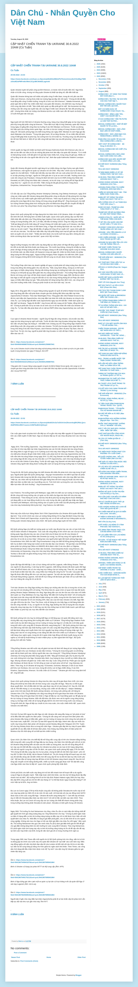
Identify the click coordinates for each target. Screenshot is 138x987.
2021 (99, 606)
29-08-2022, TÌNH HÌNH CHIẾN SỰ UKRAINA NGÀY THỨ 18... (110, 339)
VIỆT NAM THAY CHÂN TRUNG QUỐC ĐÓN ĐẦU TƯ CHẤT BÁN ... (112, 369)
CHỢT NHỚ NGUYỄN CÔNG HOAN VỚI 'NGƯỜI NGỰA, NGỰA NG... (111, 434)
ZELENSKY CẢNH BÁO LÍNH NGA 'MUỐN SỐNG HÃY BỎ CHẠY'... (111, 228)
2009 (99, 643)
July (100, 584)
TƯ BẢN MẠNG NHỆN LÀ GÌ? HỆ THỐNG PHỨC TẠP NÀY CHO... (111, 173)
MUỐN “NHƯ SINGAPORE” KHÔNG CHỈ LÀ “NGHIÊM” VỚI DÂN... (111, 424)
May (100, 590)
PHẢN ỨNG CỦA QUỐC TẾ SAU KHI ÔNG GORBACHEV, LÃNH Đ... (111, 140)
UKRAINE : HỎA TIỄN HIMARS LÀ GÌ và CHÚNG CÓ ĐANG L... (112, 233)
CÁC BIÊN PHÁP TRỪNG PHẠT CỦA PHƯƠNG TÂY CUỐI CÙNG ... (112, 452)
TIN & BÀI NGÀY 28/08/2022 (108, 449)
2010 (99, 640)
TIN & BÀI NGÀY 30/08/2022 (108, 169)
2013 (99, 631)
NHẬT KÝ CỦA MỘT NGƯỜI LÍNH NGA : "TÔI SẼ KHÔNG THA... (112, 324)
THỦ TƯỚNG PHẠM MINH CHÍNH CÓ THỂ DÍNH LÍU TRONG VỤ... (112, 301)
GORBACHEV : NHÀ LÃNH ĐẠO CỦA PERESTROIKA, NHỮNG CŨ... (112, 135)
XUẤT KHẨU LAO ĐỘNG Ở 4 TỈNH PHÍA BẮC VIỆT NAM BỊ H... (111, 526)
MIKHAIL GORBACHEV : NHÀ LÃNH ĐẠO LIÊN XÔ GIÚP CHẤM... (111, 130)
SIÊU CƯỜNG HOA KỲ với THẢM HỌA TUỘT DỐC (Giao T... (112, 203)
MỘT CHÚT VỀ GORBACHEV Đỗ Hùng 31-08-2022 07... (111, 145)
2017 (99, 619)
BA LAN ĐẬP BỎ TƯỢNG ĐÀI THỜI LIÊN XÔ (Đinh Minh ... (111, 579)
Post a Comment (20, 953)
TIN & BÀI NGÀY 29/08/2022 (108, 320)
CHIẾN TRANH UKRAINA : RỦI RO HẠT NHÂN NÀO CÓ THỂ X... (111, 329)
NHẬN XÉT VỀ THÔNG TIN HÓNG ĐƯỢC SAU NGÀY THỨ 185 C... (111, 487)
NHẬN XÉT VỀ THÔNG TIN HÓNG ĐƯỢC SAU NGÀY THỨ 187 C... (111, 198)
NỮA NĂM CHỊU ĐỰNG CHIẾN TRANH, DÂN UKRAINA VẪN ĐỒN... (112, 472)
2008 (99, 646)
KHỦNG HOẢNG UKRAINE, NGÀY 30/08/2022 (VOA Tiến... (111, 183)
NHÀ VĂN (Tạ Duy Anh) (107, 522)
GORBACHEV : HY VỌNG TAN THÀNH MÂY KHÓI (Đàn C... (112, 95)
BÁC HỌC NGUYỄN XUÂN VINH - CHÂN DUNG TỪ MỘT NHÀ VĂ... (111, 273)
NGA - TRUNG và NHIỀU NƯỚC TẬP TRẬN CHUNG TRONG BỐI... (111, 359)
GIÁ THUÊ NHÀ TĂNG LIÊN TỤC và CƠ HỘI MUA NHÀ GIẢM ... (111, 263)
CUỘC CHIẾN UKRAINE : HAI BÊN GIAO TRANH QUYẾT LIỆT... (111, 238)
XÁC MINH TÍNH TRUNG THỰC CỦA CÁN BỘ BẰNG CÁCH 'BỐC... (111, 531)
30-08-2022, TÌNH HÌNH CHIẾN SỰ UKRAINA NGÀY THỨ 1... (110, 178)
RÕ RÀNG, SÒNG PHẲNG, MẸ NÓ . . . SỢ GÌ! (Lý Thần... (112, 399)
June (101, 587)
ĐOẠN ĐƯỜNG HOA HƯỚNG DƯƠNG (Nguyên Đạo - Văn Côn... (112, 419)
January (102, 602)
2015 (99, 625)
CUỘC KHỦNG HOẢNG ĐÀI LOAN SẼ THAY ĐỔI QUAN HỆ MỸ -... (112, 508)
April (101, 593)
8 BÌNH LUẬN (17, 914)
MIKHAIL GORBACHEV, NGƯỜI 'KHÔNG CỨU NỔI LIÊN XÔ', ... (110, 253)
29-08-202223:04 (18, 75)
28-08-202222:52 (18, 418)
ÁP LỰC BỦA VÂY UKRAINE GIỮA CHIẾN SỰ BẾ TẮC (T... (111, 467)
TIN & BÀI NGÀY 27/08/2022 (108, 550)
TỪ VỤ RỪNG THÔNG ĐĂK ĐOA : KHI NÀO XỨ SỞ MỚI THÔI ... (112, 306)
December (103, 79)
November (103, 82)
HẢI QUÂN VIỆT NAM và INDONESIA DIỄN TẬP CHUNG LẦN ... (112, 296)
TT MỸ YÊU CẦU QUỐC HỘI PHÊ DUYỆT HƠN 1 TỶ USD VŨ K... (110, 223)
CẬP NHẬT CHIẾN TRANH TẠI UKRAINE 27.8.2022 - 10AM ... (110, 569)
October (102, 85)
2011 (99, 637)
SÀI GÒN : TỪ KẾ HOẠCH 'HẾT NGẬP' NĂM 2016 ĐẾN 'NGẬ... (112, 541)
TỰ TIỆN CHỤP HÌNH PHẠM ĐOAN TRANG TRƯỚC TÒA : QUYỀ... (111, 404)
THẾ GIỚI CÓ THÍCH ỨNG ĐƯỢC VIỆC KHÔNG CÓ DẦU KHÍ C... (112, 463)
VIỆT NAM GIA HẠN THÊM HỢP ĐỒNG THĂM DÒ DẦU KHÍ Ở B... (112, 354)
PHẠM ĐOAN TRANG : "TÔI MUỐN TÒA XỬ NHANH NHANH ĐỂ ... (111, 409)
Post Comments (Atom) (29, 961)
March (101, 596)
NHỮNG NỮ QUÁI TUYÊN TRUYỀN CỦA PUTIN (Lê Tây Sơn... (111, 492)
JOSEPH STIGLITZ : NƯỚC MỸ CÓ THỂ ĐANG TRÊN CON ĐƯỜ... (111, 218)
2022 (99, 76)
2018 (99, 615)
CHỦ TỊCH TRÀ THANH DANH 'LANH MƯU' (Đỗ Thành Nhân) (112, 291)
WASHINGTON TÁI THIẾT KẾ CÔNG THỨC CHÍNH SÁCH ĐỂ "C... (111, 379)
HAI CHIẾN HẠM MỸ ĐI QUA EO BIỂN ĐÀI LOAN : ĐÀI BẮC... (112, 512)
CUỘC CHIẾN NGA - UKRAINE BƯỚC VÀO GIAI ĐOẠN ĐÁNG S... (112, 574)
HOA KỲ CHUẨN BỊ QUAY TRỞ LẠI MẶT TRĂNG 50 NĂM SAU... (111, 502)
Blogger (78, 975)
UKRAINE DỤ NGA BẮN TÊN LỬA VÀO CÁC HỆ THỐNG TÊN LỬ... (112, 243)
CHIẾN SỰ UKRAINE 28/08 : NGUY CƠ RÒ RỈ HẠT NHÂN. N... (112, 477)
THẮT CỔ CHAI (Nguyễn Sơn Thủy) (111, 282)
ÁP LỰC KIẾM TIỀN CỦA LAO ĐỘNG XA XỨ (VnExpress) (112, 536)
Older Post (81, 957)
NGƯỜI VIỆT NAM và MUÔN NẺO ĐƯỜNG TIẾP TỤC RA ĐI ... (110, 278)
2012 (99, 634)
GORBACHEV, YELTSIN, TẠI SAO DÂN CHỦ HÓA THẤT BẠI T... (112, 100)
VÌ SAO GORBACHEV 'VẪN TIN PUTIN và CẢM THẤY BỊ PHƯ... (112, 120)
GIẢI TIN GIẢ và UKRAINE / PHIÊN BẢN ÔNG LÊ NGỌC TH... (111, 349)
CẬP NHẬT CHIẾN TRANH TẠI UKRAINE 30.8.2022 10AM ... (109, 248)
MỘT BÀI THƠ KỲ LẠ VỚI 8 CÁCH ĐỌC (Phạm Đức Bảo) (111, 286)
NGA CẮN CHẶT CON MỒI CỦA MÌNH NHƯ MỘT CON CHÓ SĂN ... (112, 497)
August (102, 91)
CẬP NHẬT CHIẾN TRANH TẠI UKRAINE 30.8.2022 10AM (43, 65)
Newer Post (15, 957)
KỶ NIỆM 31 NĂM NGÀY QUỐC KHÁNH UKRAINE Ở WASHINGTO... (112, 517)
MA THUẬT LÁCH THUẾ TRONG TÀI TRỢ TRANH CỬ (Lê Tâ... (111, 384)
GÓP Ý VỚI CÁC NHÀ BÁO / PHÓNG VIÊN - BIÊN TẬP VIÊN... (111, 429)
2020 (99, 609)
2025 (99, 67)
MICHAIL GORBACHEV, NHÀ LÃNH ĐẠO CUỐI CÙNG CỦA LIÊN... (111, 155)
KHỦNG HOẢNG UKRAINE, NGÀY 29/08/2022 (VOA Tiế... (111, 344)
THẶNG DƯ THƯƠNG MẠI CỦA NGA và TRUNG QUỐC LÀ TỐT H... (111, 374)
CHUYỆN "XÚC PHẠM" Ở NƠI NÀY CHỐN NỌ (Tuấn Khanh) (111, 311)
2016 (99, 622)
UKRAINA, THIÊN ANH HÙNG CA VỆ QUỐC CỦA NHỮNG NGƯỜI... (111, 564)
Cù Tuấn (15, 70)
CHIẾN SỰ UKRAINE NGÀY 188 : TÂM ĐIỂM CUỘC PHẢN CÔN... (112, 193)
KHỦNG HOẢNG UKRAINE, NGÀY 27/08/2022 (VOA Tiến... (111, 559)
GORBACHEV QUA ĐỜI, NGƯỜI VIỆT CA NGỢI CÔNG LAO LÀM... (112, 160)
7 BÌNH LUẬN (17, 384)
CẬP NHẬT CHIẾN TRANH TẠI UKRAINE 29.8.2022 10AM (36, 409)
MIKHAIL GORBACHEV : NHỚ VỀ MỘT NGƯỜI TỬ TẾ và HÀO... (112, 125)
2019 (99, 612)
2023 (99, 73)
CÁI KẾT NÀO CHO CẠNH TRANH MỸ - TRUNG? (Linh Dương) (112, 389)
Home (49, 957)
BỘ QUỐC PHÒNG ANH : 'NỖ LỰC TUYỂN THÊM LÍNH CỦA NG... (111, 457)
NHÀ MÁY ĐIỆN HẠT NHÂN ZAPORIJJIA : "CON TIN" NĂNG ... (112, 334)
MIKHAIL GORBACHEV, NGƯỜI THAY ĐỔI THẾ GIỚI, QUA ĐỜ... (112, 105)
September (103, 88)
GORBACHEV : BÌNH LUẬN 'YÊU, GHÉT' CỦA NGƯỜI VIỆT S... (110, 115)
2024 (99, 70)
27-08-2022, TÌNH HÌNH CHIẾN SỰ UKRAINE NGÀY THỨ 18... (110, 554)
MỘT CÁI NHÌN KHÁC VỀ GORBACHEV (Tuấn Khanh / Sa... (111, 110)
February (102, 599)
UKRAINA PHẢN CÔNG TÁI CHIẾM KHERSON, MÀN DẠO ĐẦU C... (111, 188)
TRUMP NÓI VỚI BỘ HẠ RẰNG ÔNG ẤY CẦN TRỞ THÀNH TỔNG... (111, 213)
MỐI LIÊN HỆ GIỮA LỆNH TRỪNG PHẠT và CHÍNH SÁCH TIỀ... (110, 364)
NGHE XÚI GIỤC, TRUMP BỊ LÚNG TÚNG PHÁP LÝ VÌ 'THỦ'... (111, 208)
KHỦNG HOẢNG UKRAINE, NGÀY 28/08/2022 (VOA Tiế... (111, 482)
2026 (99, 64)
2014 (99, 628)
